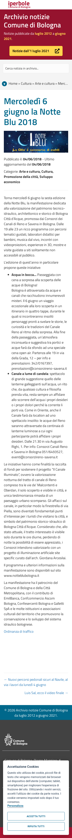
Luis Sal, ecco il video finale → (46, 692)
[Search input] (36, 68)
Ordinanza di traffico (19, 631)
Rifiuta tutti (36, 826)
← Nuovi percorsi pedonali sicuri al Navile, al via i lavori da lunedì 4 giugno (36, 682)
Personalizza (15, 806)
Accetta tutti (36, 816)
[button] (36, 51)
